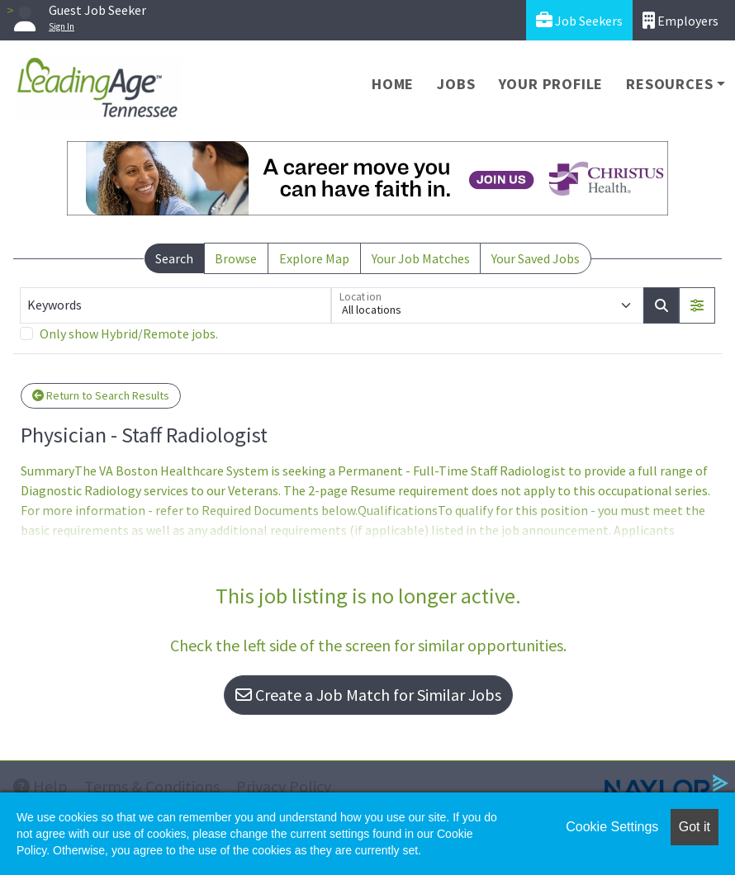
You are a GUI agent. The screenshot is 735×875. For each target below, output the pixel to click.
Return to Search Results (100, 395)
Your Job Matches (421, 258)
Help (40, 786)
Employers (680, 20)
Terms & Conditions (152, 786)
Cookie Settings (612, 827)
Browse (236, 258)
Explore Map (314, 258)
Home (393, 83)
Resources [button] (669, 83)
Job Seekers (579, 20)
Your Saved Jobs (535, 258)
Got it (694, 827)
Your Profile (551, 83)
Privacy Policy (283, 786)
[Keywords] (175, 305)
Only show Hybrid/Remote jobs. (129, 333)
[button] (697, 305)
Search (174, 258)
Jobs (456, 83)
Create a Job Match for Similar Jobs (368, 694)
